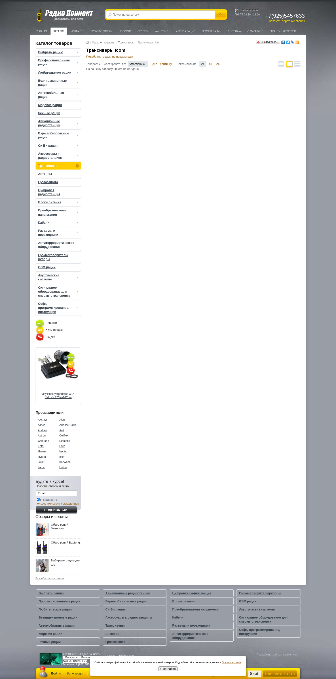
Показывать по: (187, 64)
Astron (42, 435)
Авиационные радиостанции (58, 123)
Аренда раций (185, 31)
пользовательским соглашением (57, 503)
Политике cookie (231, 662)
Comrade (43, 441)
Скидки (50, 337)
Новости (125, 31)
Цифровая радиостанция (58, 192)
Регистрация (75, 673)
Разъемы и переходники (58, 232)
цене (154, 64)
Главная (41, 31)
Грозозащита (48, 182)
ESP (62, 446)
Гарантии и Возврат (283, 31)
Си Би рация (58, 145)
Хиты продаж (54, 329)
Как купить (162, 31)
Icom (62, 456)
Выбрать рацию (58, 52)
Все (217, 64)
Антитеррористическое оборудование (56, 245)
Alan (62, 419)
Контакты (77, 31)
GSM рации (47, 267)
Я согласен (168, 668)
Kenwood (65, 462)
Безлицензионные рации (58, 82)
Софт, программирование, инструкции (58, 308)
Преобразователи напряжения (58, 212)
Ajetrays (43, 419)
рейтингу (166, 64)
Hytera (42, 456)
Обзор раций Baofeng (65, 542)
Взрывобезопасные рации (58, 135)
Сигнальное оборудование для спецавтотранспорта (58, 291)
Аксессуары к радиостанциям (58, 155)
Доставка (234, 31)
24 (202, 64)
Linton (63, 467)
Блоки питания (58, 202)
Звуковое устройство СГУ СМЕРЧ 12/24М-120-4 (58, 395)
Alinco (41, 425)
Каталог (58, 31)
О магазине (255, 31)
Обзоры (142, 31)
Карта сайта (126, 656)
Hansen (42, 451)
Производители (101, 31)
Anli (61, 430)
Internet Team (290, 654)
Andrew (42, 430)
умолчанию (137, 64)
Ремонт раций (211, 31)
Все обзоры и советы (50, 578)
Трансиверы (58, 166)
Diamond (64, 441)
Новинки (51, 322)
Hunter (63, 451)
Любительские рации (58, 72)
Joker (41, 462)
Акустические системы (58, 277)
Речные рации (58, 113)
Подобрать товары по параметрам (109, 56)
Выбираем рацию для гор (65, 562)
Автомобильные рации (58, 95)
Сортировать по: (115, 64)
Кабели (58, 222)
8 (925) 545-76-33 (86, 664)
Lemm (41, 467)
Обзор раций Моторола (59, 526)
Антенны (58, 174)
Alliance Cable (68, 425)
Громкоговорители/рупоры (53, 257)
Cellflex (63, 435)
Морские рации (58, 105)
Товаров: (92, 64)
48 (210, 64)
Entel (41, 446)
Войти (56, 673)
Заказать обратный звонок (287, 21)
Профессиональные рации (58, 62)
